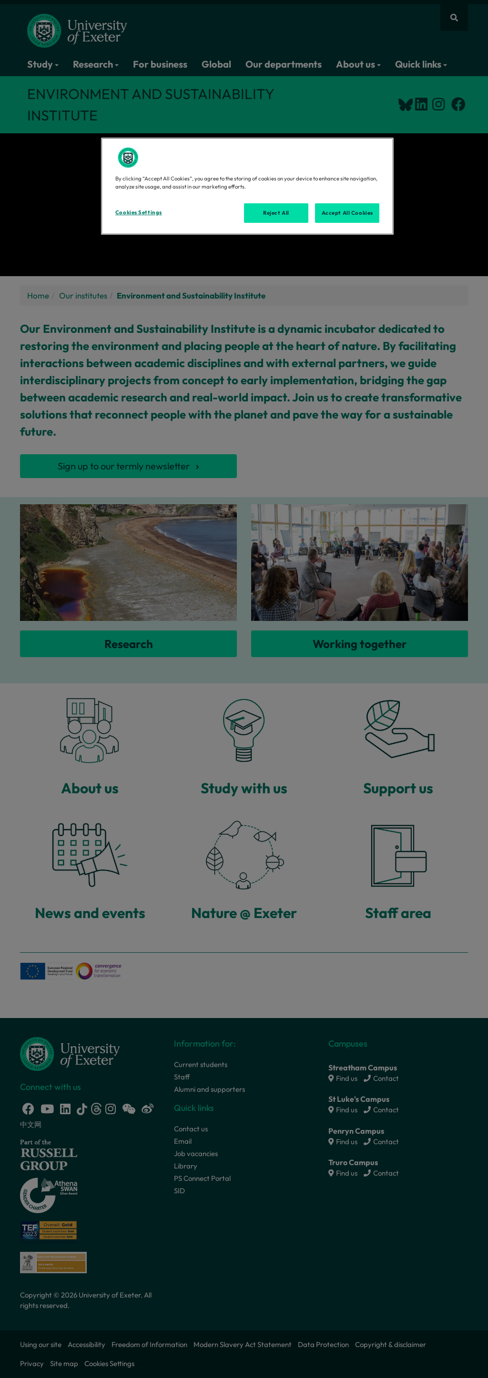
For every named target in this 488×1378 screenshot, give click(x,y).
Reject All (276, 213)
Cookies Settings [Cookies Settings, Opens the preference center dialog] (138, 212)
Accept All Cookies (347, 213)
